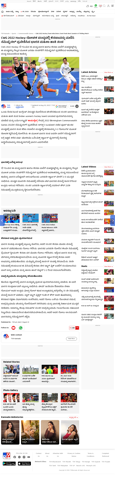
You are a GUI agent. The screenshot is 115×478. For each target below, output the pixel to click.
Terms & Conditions (90, 455)
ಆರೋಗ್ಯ (73, 16)
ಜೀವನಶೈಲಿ (64, 16)
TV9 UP (72, 465)
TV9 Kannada (5, 33)
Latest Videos (88, 167)
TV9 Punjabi (106, 461)
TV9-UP (84, 1)
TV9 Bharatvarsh (55, 461)
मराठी (45, 1)
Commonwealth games (25, 33)
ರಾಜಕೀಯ (81, 16)
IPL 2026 (25, 11)
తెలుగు (40, 1)
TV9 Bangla (86, 461)
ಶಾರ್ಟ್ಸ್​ (28, 16)
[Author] (3, 106)
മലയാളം (73, 1)
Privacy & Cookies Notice (73, 455)
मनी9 (79, 1)
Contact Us (38, 455)
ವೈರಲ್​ (65, 11)
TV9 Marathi (66, 461)
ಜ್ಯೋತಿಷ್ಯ (87, 11)
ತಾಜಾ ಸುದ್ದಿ (9, 11)
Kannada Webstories (12, 417)
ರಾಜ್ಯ (17, 11)
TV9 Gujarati (95, 461)
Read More (71, 339)
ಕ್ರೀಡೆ (57, 16)
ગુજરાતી (50, 1)
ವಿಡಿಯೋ (21, 16)
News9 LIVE (80, 465)
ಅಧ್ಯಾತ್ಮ (72, 11)
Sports (13, 33)
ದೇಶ (52, 11)
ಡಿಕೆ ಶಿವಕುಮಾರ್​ (8, 16)
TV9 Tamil (52, 465)
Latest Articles (89, 72)
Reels (84, 266)
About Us (47, 455)
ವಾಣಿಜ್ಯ (78, 11)
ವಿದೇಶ (58, 11)
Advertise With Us (58, 455)
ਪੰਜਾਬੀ (62, 1)
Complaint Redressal (105, 455)
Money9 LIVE (91, 465)
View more (108, 72)
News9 (29, 1)
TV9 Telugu (76, 461)
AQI (91, 6)
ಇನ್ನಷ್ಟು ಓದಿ (73, 417)
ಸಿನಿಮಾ (33, 11)
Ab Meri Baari (91, 16)
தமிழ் (67, 1)
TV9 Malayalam (62, 465)
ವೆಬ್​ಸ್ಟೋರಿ (36, 16)
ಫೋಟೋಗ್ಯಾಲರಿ (43, 11)
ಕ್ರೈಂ (93, 11)
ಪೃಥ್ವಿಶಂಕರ (20, 107)
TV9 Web (8, 106)
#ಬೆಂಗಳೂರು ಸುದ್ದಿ (48, 16)
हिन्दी (34, 1)
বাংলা (56, 1)
